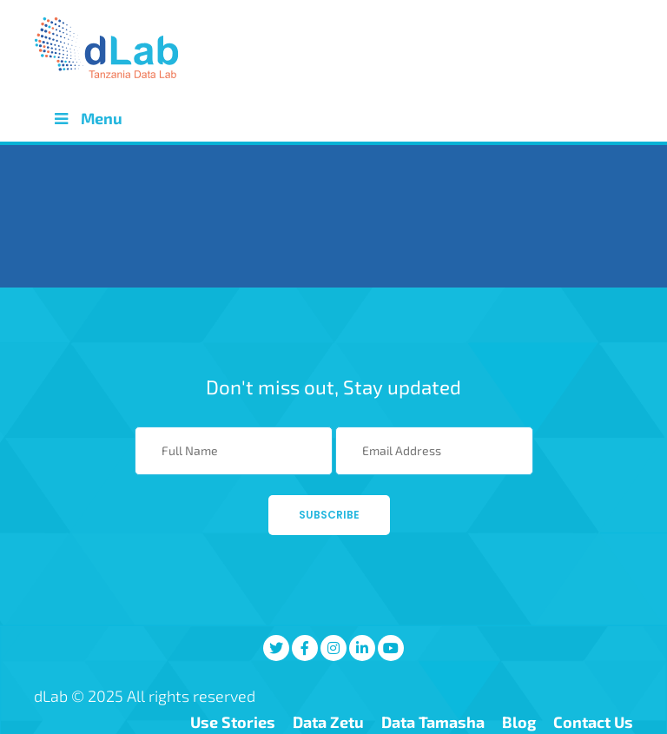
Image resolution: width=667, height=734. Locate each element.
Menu (86, 118)
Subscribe (329, 514)
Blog (519, 721)
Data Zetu (328, 721)
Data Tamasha (433, 721)
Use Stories (232, 721)
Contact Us (593, 721)
